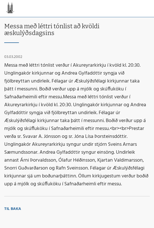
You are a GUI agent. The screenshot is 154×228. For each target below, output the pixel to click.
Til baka (12, 209)
